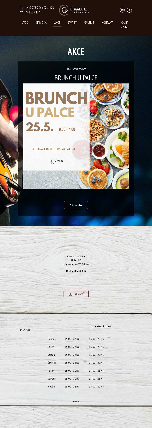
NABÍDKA (41, 22)
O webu (76, 405)
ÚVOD (25, 22)
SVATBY (72, 22)
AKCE (57, 22)
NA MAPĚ (76, 298)
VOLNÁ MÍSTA (124, 24)
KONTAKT (107, 22)
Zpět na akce (76, 205)
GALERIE (89, 22)
